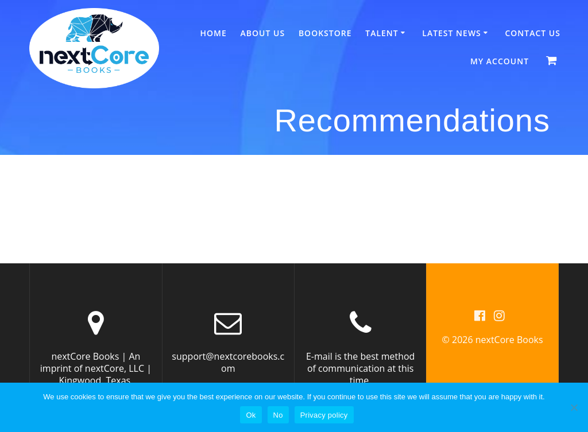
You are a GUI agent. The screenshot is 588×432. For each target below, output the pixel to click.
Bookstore (325, 33)
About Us (263, 33)
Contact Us (532, 33)
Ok (251, 415)
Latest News (451, 33)
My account (499, 61)
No (278, 415)
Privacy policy (324, 415)
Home (213, 33)
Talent (381, 33)
